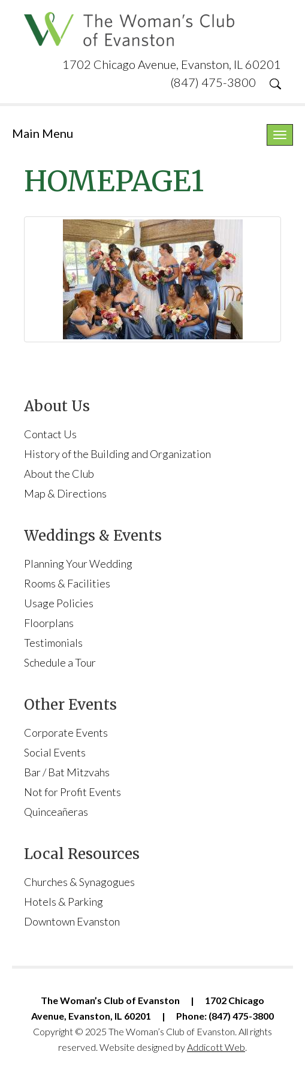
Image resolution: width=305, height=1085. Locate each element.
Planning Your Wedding (78, 563)
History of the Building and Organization (117, 453)
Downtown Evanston (72, 921)
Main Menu (42, 133)
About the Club (59, 473)
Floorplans (49, 622)
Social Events (55, 752)
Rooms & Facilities (67, 583)
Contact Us (50, 434)
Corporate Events (66, 732)
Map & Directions (65, 493)
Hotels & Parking (63, 901)
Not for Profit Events (72, 791)
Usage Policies (58, 603)
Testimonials (53, 642)
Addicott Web (216, 1047)
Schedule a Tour (60, 662)
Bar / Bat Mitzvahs (67, 772)
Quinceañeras (56, 811)
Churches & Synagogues (79, 881)
